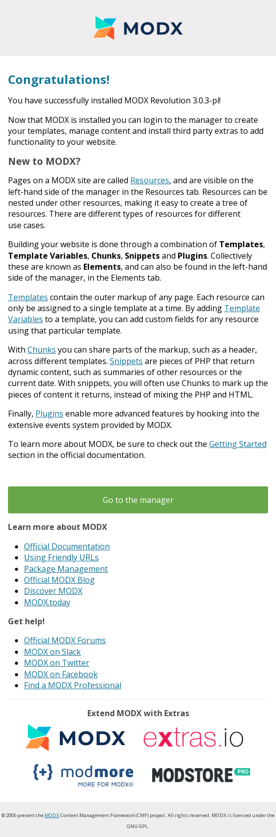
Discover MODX (53, 590)
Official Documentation (67, 546)
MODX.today (47, 602)
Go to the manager (138, 499)
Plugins (49, 413)
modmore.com (83, 775)
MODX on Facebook (61, 674)
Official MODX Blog (59, 579)
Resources (149, 180)
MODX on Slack (52, 651)
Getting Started (238, 443)
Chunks (41, 349)
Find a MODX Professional (72, 685)
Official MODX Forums (65, 640)
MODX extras (75, 738)
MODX (138, 28)
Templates (28, 297)
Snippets (126, 361)
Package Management (66, 568)
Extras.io (193, 738)
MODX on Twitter (56, 662)
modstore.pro (201, 775)
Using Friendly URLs (61, 557)
